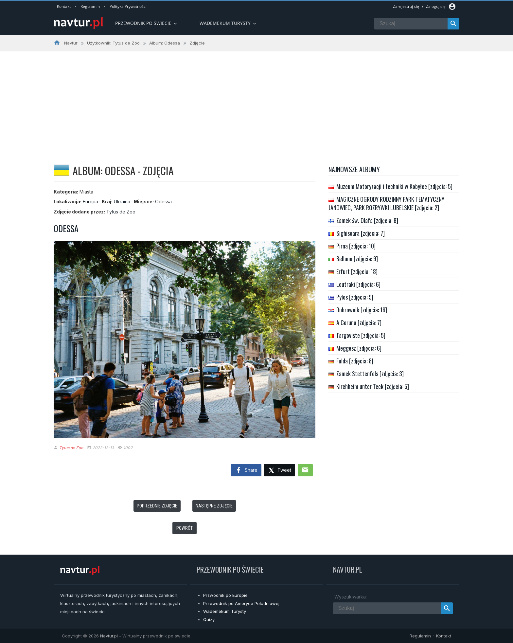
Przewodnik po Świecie (146, 23)
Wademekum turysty (228, 23)
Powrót (184, 528)
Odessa (163, 201)
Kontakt (64, 6)
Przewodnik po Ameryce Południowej (241, 603)
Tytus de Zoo (120, 211)
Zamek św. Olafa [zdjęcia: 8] (367, 220)
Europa (90, 201)
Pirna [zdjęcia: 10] (356, 246)
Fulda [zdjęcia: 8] (354, 361)
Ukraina (122, 201)
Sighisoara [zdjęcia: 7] (360, 233)
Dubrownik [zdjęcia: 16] (361, 309)
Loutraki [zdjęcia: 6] (358, 284)
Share (246, 470)
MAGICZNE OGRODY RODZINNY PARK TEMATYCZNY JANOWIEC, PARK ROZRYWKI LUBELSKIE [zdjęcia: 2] (386, 203)
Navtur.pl (109, 635)
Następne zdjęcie (214, 505)
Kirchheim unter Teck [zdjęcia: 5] (372, 386)
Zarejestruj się (406, 6)
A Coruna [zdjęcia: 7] (358, 322)
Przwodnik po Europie (225, 595)
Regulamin (90, 6)
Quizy (209, 619)
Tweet (279, 470)
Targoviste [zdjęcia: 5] (360, 335)
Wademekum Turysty (224, 611)
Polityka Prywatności (128, 6)
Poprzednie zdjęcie (157, 505)
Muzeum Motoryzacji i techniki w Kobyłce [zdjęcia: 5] (394, 186)
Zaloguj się (436, 6)
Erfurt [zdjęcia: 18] (357, 271)
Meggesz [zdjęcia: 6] (358, 348)
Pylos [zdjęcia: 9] (354, 297)
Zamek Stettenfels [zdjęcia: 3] (370, 373)
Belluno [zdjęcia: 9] (357, 258)
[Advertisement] (256, 100)
